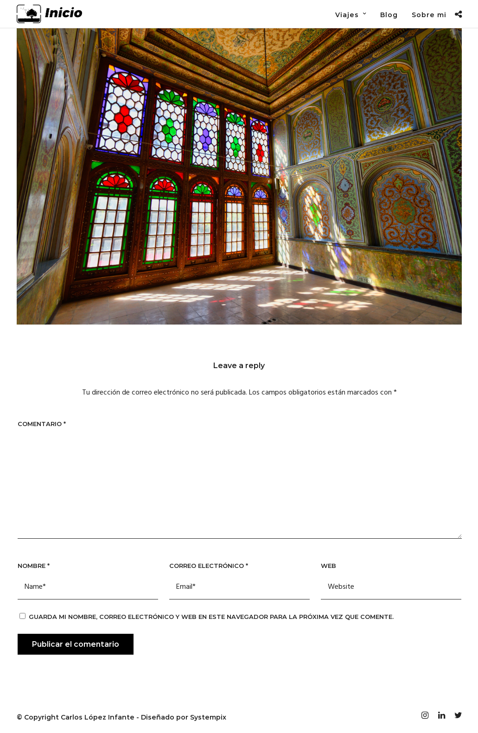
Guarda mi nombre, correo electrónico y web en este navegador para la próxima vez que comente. (211, 616)
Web (328, 565)
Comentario (42, 423)
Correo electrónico (208, 565)
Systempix (208, 717)
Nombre (34, 565)
